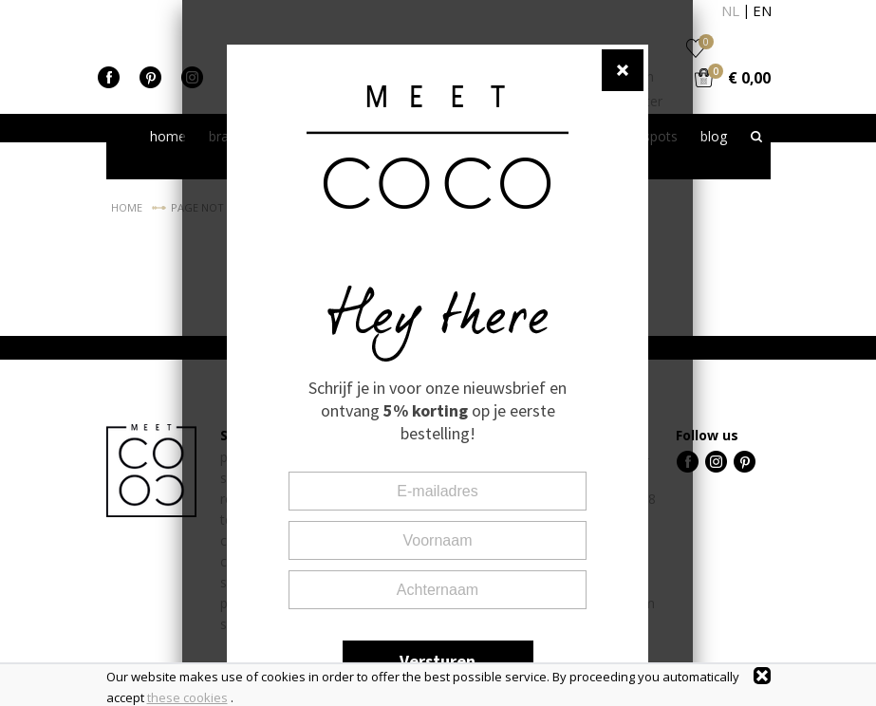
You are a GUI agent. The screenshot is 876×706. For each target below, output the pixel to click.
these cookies (187, 697)
